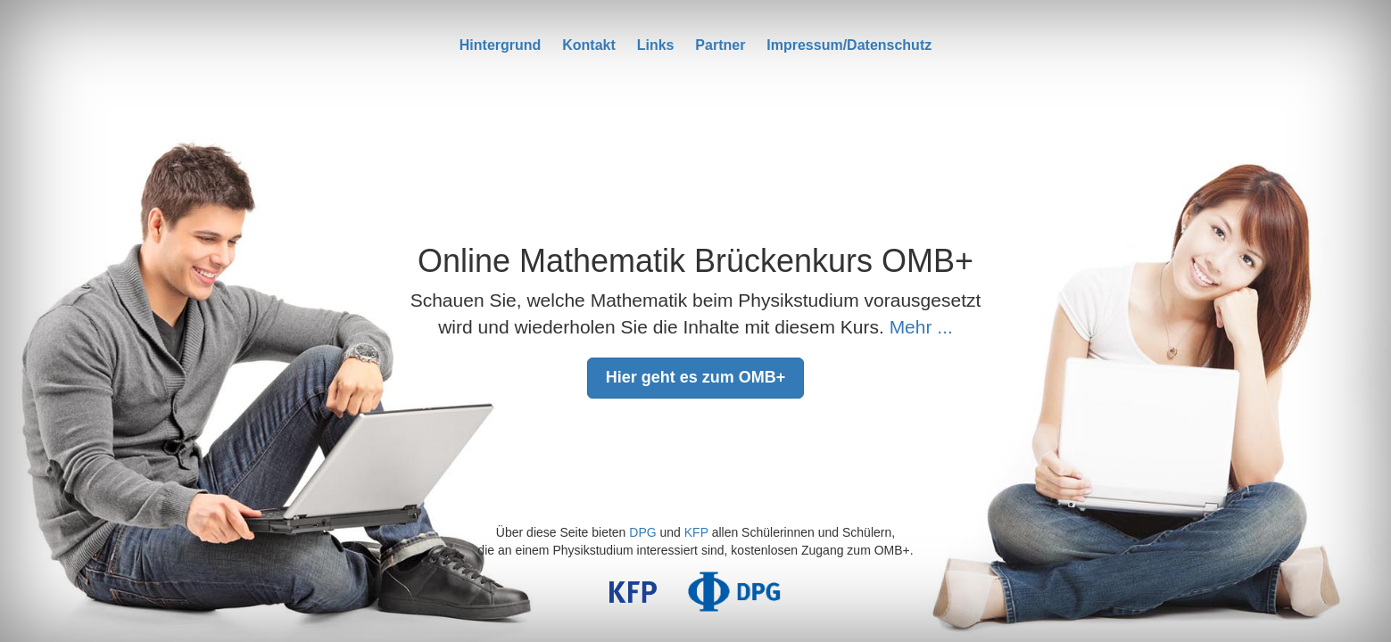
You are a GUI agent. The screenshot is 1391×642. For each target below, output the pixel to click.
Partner (720, 45)
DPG (642, 532)
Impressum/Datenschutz (848, 45)
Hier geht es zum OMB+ (696, 377)
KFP (696, 532)
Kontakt (589, 45)
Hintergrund (501, 45)
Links (656, 45)
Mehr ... (921, 327)
